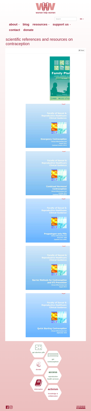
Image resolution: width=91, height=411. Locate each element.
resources (41, 24)
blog (26, 24)
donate (28, 30)
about (14, 24)
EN (82, 20)
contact (14, 30)
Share (81, 50)
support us (62, 24)
